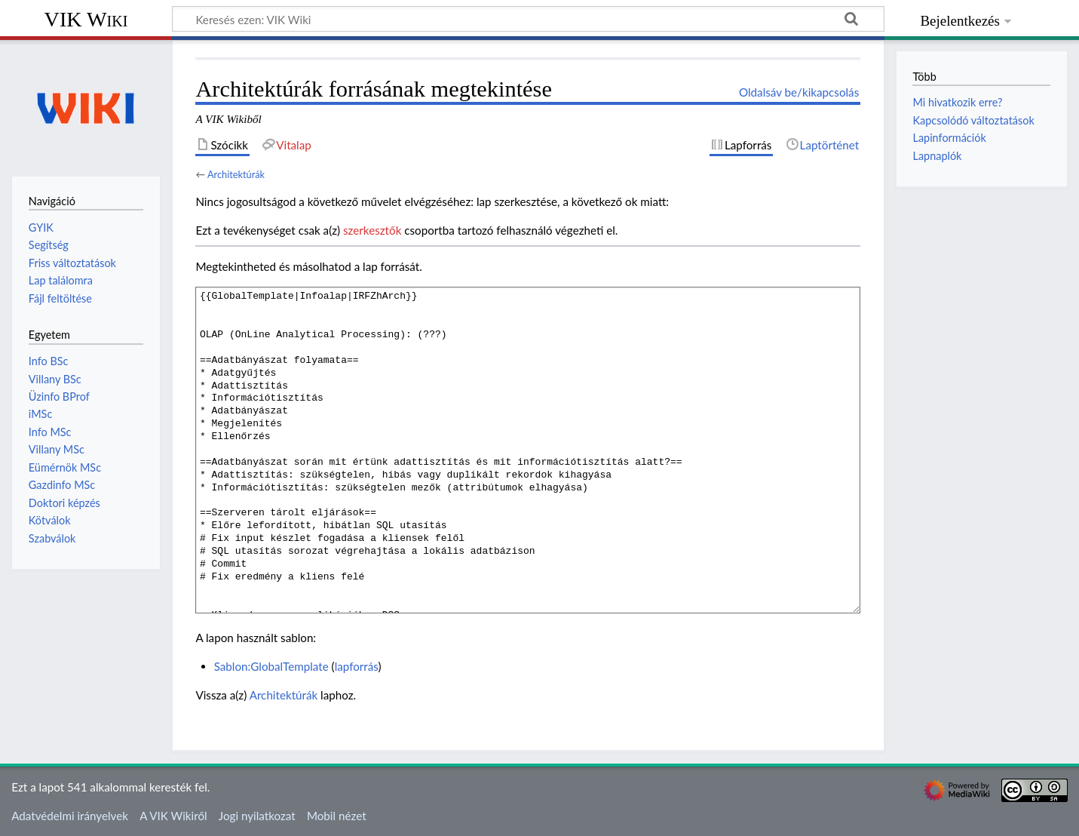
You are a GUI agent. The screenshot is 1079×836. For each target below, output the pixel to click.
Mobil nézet (336, 815)
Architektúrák (236, 174)
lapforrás (357, 666)
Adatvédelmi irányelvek (69, 815)
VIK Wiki (86, 19)
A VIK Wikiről (173, 815)
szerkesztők (372, 230)
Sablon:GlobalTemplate (271, 666)
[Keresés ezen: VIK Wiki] (528, 19)
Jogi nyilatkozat (257, 815)
